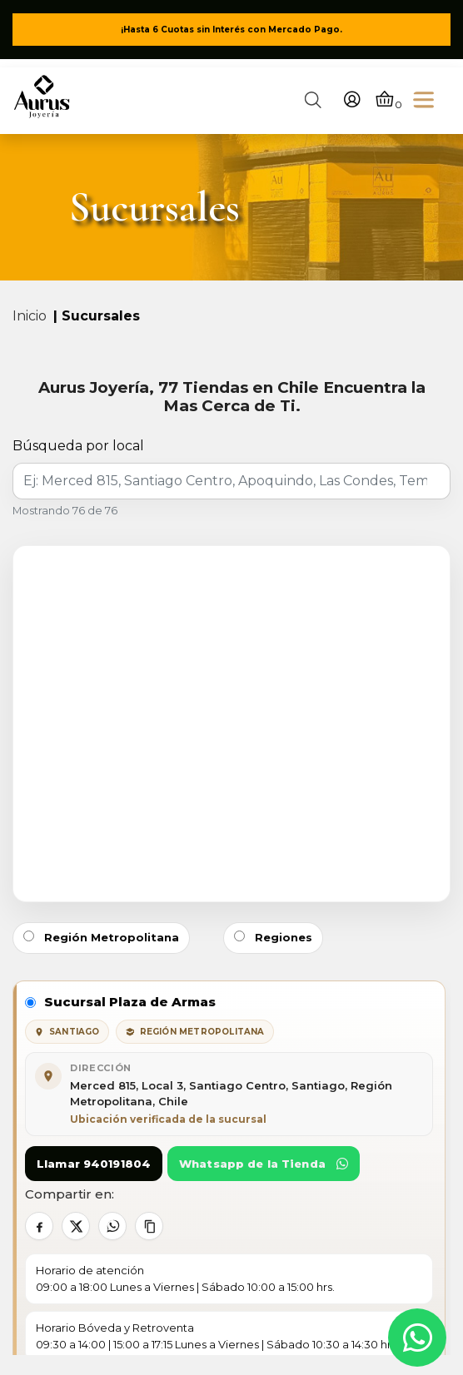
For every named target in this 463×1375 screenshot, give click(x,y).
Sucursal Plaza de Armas (120, 1002)
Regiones (273, 937)
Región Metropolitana (101, 937)
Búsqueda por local (78, 446)
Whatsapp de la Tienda (263, 1163)
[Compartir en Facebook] (39, 1226)
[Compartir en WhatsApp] (112, 1226)
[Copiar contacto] (149, 1226)
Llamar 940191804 (94, 1163)
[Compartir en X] (76, 1226)
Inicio (29, 316)
